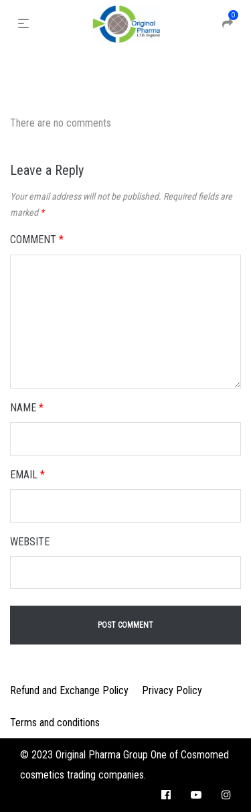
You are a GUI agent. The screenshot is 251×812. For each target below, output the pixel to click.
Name (27, 407)
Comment (37, 239)
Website (30, 541)
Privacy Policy (172, 690)
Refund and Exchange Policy (69, 690)
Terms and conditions (55, 722)
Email (27, 474)
